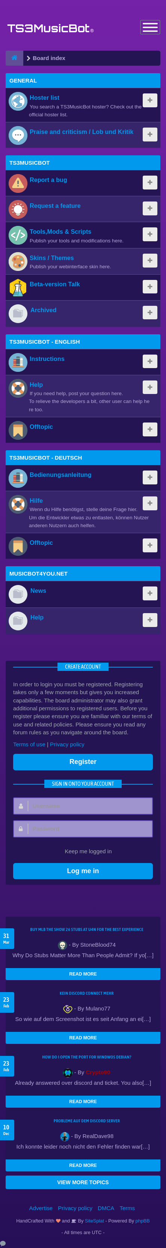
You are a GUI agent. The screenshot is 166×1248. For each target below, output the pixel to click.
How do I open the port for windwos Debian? (86, 1057)
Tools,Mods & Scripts (60, 231)
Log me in (83, 871)
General (23, 80)
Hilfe (36, 500)
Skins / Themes (52, 257)
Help (36, 384)
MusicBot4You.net (38, 573)
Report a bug (48, 179)
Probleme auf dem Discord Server (87, 1120)
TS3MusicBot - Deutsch (45, 457)
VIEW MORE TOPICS (83, 1182)
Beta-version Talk (55, 284)
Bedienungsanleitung (61, 474)
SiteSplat (93, 1221)
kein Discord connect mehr (87, 993)
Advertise (41, 1208)
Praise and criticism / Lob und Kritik (81, 131)
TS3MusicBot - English (44, 341)
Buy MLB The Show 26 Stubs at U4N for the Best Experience (86, 929)
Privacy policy (67, 744)
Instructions (47, 358)
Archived (43, 310)
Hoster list (44, 97)
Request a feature (55, 205)
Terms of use (29, 744)
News (38, 590)
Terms (127, 1208)
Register (83, 761)
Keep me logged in (84, 852)
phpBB (143, 1221)
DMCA (106, 1208)
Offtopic (41, 426)
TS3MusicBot (29, 162)
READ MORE (83, 974)
